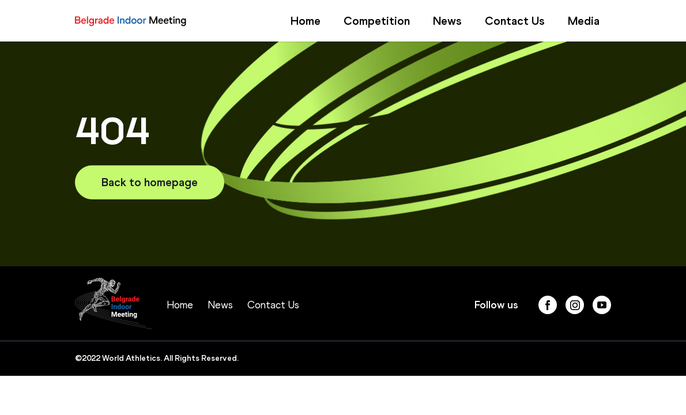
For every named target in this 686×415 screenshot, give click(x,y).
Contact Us (515, 21)
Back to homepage (149, 182)
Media (584, 21)
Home (306, 21)
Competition (377, 21)
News (447, 21)
